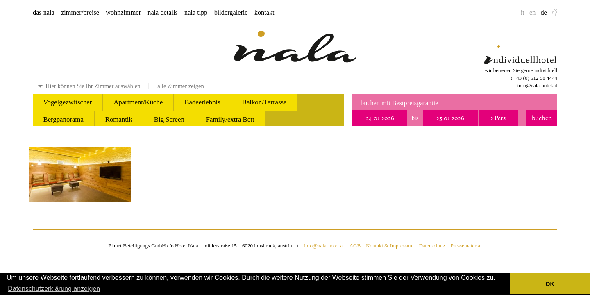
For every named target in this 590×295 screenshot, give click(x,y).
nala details (163, 12)
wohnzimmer (123, 12)
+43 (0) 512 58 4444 (535, 78)
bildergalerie (231, 12)
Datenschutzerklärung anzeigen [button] (54, 288)
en (532, 12)
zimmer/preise (80, 12)
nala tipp (195, 12)
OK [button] (549, 284)
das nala (43, 12)
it (522, 12)
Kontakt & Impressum (389, 246)
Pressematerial (466, 246)
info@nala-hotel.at (537, 85)
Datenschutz (432, 246)
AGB (355, 246)
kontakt (264, 12)
